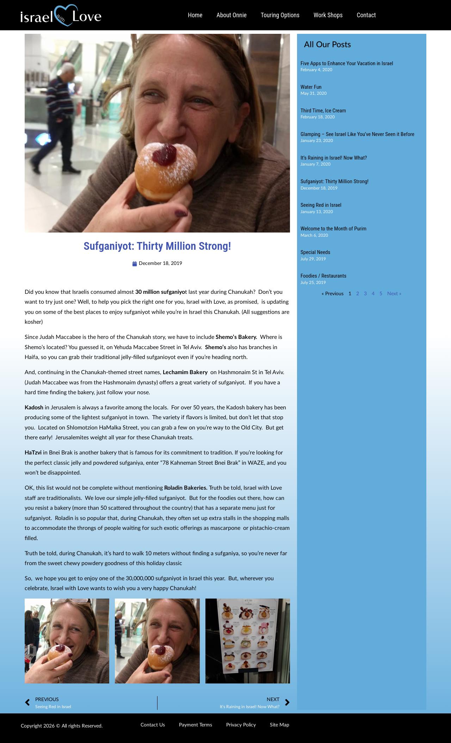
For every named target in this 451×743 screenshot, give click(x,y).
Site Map (279, 725)
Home (195, 15)
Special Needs (315, 252)
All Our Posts (327, 45)
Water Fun (311, 87)
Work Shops (328, 15)
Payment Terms (195, 725)
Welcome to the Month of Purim (333, 228)
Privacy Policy (241, 725)
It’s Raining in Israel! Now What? (334, 158)
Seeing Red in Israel (321, 205)
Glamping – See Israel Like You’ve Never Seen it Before (357, 134)
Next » (394, 293)
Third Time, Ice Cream (323, 110)
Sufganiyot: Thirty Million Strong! (335, 181)
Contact (366, 15)
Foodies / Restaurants (323, 276)
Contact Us (153, 725)
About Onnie (232, 15)
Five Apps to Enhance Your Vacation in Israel (347, 63)
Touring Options (280, 15)
